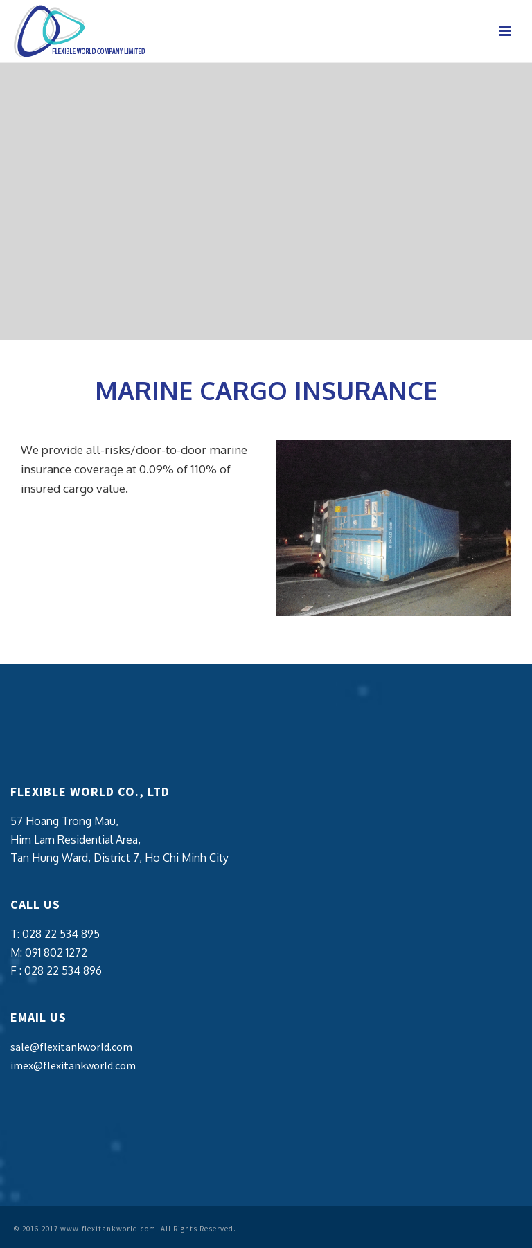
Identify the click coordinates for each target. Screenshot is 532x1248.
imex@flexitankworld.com (73, 1065)
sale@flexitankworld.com (71, 1046)
